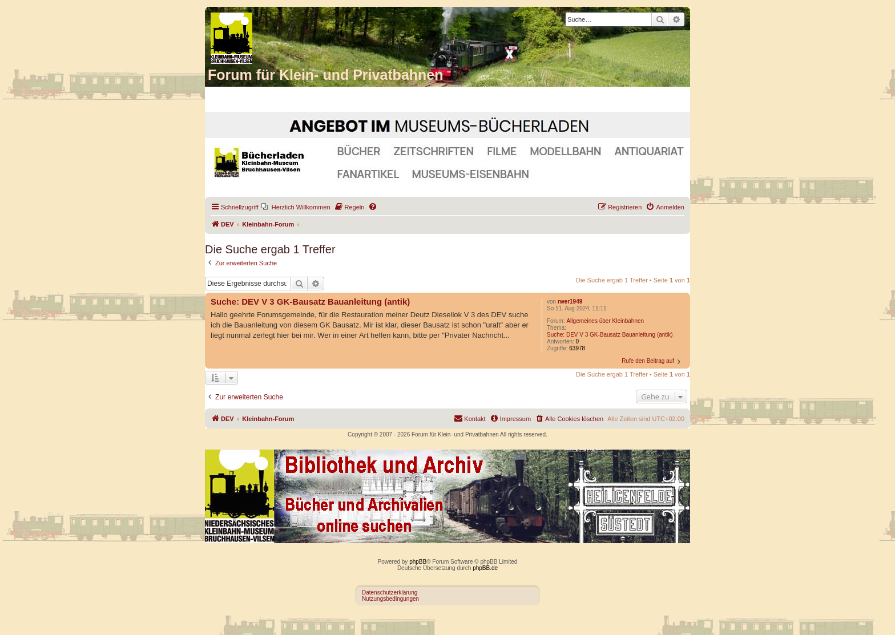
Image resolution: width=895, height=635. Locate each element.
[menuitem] (295, 207)
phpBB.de (485, 568)
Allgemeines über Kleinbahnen (605, 321)
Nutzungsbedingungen (390, 599)
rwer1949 (570, 301)
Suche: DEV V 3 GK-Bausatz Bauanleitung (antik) (610, 334)
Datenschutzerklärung (389, 592)
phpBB (417, 562)
